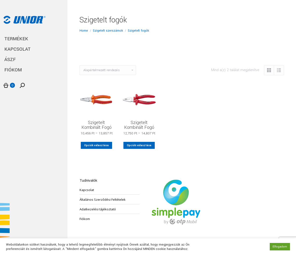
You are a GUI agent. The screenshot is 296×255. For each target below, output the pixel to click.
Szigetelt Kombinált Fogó (96, 125)
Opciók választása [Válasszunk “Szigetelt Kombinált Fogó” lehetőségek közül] (96, 145)
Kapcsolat (87, 190)
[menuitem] (33, 39)
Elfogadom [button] (280, 247)
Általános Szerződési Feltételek (103, 199)
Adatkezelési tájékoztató (98, 209)
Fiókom (85, 219)
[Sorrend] (108, 70)
